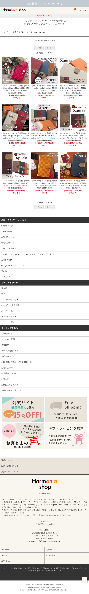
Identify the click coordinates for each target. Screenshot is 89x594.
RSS (55, 571)
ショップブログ (47, 571)
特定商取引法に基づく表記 (61, 568)
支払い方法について (20, 568)
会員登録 (49, 549)
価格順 (46, 40)
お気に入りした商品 (9, 385)
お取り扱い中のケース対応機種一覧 (16, 362)
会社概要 (5, 345)
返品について (47, 568)
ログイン (4, 555)
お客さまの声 (7, 368)
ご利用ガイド (7, 334)
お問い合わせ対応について (12, 390)
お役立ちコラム (8, 356)
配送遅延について (44, 15)
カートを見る (50, 555)
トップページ (8, 568)
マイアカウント (6, 549)
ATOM (59, 571)
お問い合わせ (5, 561)
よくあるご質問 (8, 339)
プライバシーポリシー (78, 568)
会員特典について (9, 373)
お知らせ (5, 379)
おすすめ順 (38, 40)
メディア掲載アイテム (10, 351)
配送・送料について (34, 568)
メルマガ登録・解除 (34, 571)
